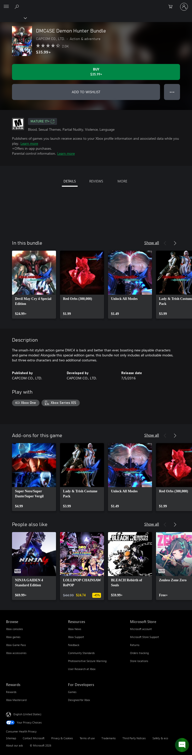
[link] (34, 285)
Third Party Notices (134, 738)
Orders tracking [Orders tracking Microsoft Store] (139, 653)
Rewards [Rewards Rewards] (11, 692)
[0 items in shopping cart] (172, 7)
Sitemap (11, 738)
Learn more (29, 143)
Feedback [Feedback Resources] (73, 645)
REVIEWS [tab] (96, 181)
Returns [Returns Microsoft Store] (135, 645)
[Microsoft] (95, 4)
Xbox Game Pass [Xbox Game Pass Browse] (16, 645)
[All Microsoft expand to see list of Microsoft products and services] (6, 7)
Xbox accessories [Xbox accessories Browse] (16, 653)
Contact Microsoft (33, 738)
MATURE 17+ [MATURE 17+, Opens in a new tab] (42, 121)
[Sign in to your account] (184, 7)
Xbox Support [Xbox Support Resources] (76, 637)
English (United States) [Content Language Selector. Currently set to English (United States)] (27, 714)
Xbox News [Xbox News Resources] (74, 629)
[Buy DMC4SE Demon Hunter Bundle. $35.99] (96, 72)
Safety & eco (160, 738)
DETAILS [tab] (70, 181)
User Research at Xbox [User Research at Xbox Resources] (82, 669)
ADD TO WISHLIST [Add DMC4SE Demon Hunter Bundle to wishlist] (86, 91)
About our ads (14, 745)
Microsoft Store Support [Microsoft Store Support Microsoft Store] (144, 637)
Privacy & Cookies (62, 738)
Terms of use (87, 738)
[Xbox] (13, 17)
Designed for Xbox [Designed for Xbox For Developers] (79, 700)
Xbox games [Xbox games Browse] (13, 637)
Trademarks (109, 738)
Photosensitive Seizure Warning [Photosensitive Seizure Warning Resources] (87, 661)
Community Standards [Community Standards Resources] (81, 653)
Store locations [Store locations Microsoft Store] (139, 661)
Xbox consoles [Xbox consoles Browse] (14, 629)
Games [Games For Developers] (72, 692)
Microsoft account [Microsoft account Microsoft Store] (141, 629)
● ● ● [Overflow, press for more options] (172, 91)
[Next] (175, 243)
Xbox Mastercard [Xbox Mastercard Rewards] (16, 700)
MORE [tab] (122, 181)
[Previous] (165, 243)
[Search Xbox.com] (17, 6)
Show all (151, 242)
